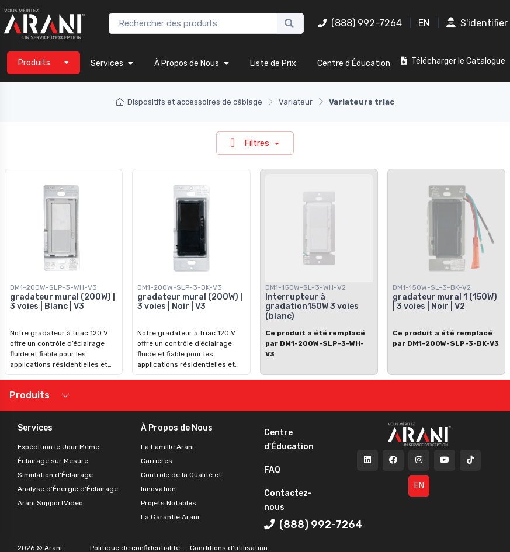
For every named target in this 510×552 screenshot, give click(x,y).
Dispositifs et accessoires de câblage (189, 102)
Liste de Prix (273, 63)
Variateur (296, 102)
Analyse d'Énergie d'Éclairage (68, 489)
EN (424, 23)
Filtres (251, 142)
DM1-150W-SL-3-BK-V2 (432, 287)
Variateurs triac (361, 102)
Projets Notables (168, 503)
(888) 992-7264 (360, 23)
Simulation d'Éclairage (55, 475)
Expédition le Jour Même (58, 447)
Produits (29, 395)
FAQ (272, 470)
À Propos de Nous (191, 63)
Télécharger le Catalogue (453, 61)
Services (112, 63)
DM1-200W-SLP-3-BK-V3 (179, 287)
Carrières (156, 461)
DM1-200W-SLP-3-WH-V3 (53, 287)
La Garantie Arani (170, 517)
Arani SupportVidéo (50, 503)
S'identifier (477, 23)
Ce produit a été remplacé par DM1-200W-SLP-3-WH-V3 (315, 343)
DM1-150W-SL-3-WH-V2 (305, 287)
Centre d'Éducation (353, 63)
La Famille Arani (167, 447)
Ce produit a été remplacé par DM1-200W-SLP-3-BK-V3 (446, 338)
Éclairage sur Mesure (53, 461)
